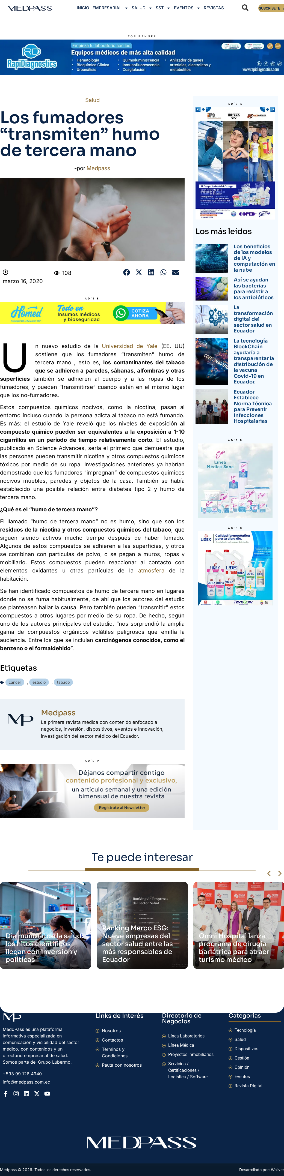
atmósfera (151, 570)
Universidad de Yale (130, 346)
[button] (126, 272)
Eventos (187, 8)
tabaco (63, 682)
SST (163, 8)
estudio (39, 682)
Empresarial (110, 8)
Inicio (83, 7)
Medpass (98, 168)
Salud (142, 8)
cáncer (15, 682)
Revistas (214, 7)
